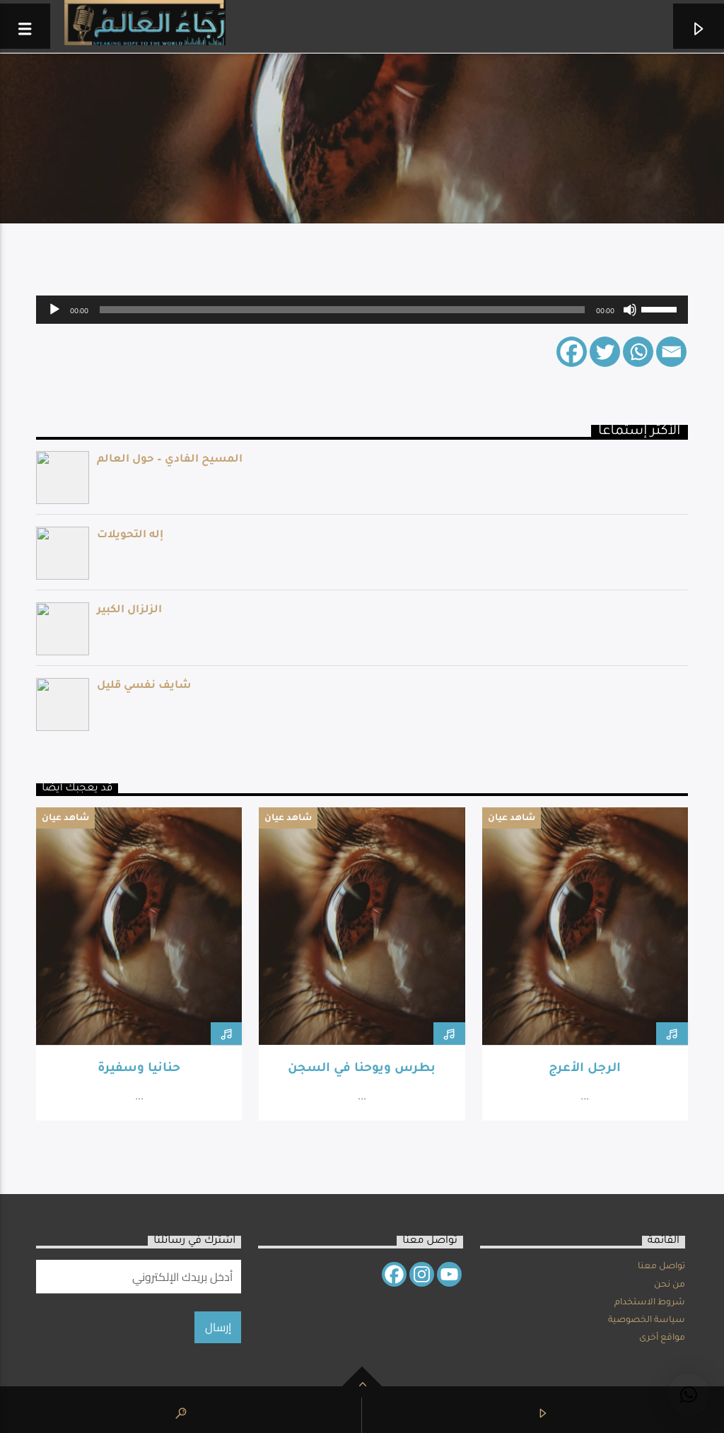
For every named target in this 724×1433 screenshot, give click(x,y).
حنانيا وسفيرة (139, 1069)
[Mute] (630, 310)
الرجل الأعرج (585, 1069)
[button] (688, 1395)
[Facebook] (571, 352)
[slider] (342, 309)
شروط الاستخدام (649, 1303)
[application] (362, 310)
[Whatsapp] (638, 352)
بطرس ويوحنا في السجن (362, 1069)
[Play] (54, 310)
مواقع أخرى (662, 1338)
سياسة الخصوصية (646, 1321)
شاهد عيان (65, 819)
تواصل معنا (661, 1267)
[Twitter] (605, 352)
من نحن (669, 1285)
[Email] (671, 352)
